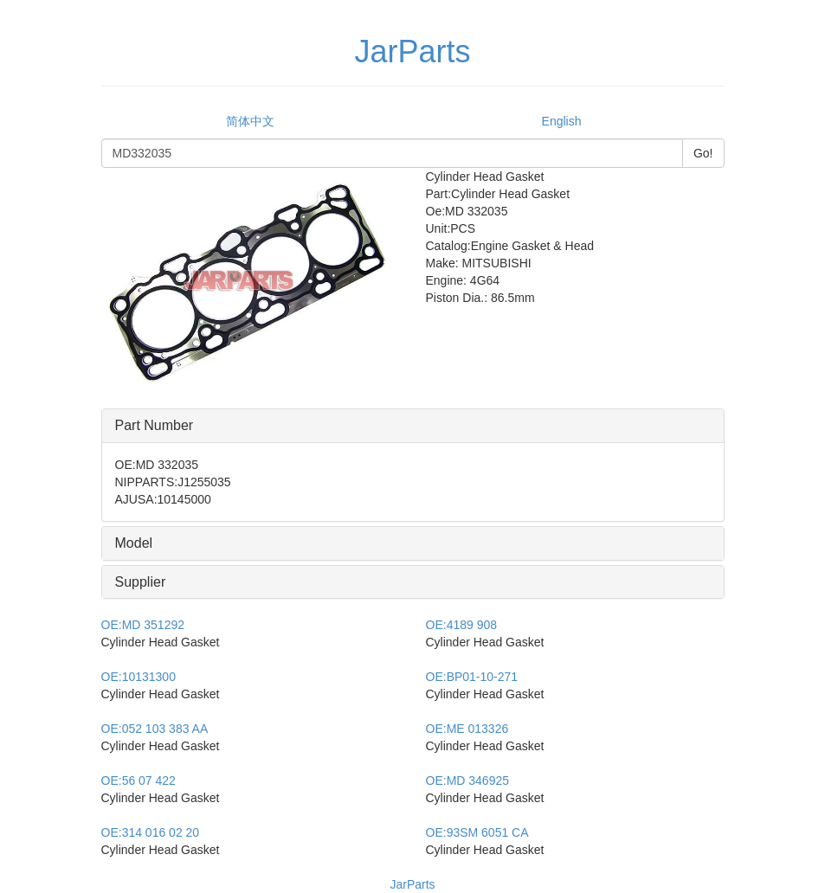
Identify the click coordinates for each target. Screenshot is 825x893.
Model (134, 543)
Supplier (140, 582)
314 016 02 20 (150, 832)
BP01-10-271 (472, 677)
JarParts (412, 884)
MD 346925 (468, 780)
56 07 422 (138, 780)
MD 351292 (143, 625)
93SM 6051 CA (477, 832)
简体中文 (250, 121)
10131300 (138, 677)
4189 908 (462, 625)
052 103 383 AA (155, 729)
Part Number (154, 425)
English (562, 121)
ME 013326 (467, 729)
